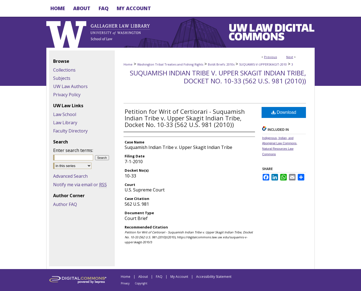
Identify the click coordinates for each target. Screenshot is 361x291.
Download (283, 112)
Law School (64, 114)
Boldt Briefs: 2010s (221, 64)
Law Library (65, 123)
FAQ (159, 276)
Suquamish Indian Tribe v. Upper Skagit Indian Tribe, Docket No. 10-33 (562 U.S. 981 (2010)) (218, 76)
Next (289, 57)
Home (128, 64)
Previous (270, 57)
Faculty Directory (70, 131)
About (143, 276)
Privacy (125, 283)
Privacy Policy (67, 95)
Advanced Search (70, 176)
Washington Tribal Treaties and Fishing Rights (170, 64)
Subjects (61, 78)
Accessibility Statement (213, 276)
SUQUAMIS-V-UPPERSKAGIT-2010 (263, 64)
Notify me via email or (80, 185)
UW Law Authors (70, 86)
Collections (64, 70)
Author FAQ (65, 204)
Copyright (141, 283)
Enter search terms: (73, 150)
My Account (179, 276)
